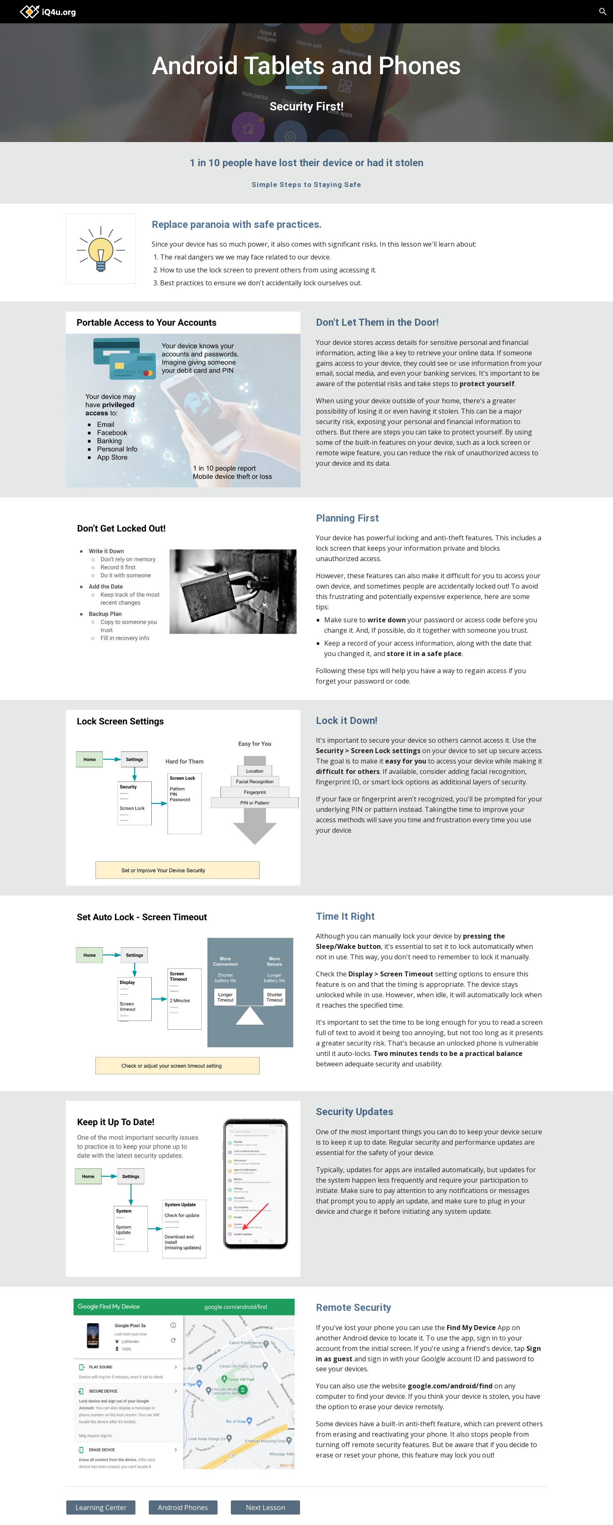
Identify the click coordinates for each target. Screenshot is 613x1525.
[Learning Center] (100, 1507)
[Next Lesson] (265, 1507)
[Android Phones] (183, 1507)
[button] (603, 12)
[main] (306, 83)
